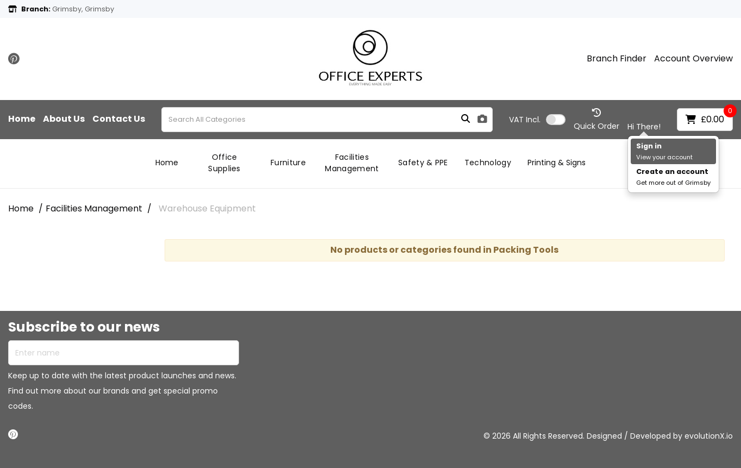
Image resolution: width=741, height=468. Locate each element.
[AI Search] (482, 119)
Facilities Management (352, 163)
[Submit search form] (465, 119)
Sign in (649, 146)
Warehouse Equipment (207, 208)
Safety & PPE (423, 162)
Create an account (672, 171)
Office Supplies (224, 163)
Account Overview (693, 59)
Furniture (288, 162)
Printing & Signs (557, 162)
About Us (64, 119)
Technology (487, 162)
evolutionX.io (709, 435)
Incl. (525, 119)
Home (21, 119)
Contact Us (118, 119)
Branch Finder (616, 59)
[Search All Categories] (327, 119)
